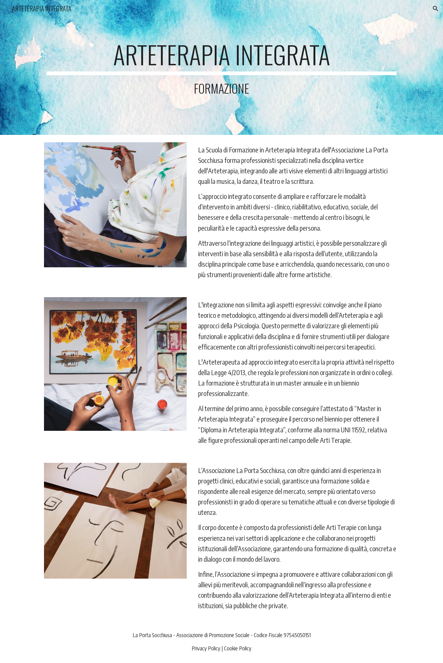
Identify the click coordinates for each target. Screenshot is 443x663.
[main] (221, 67)
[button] (435, 8)
